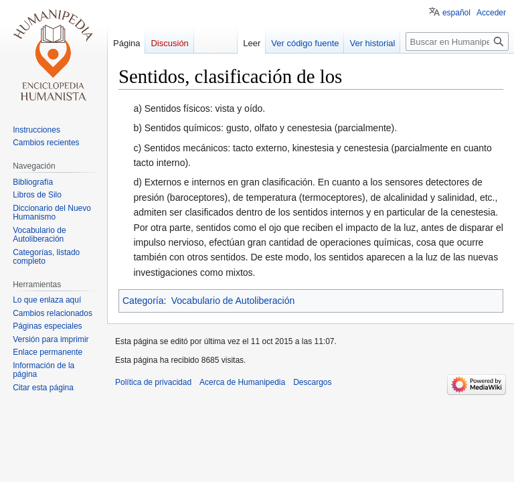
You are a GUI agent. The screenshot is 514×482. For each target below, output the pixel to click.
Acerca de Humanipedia (242, 382)
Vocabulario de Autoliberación (232, 300)
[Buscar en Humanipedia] (457, 41)
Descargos (312, 382)
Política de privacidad (153, 382)
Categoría (142, 300)
